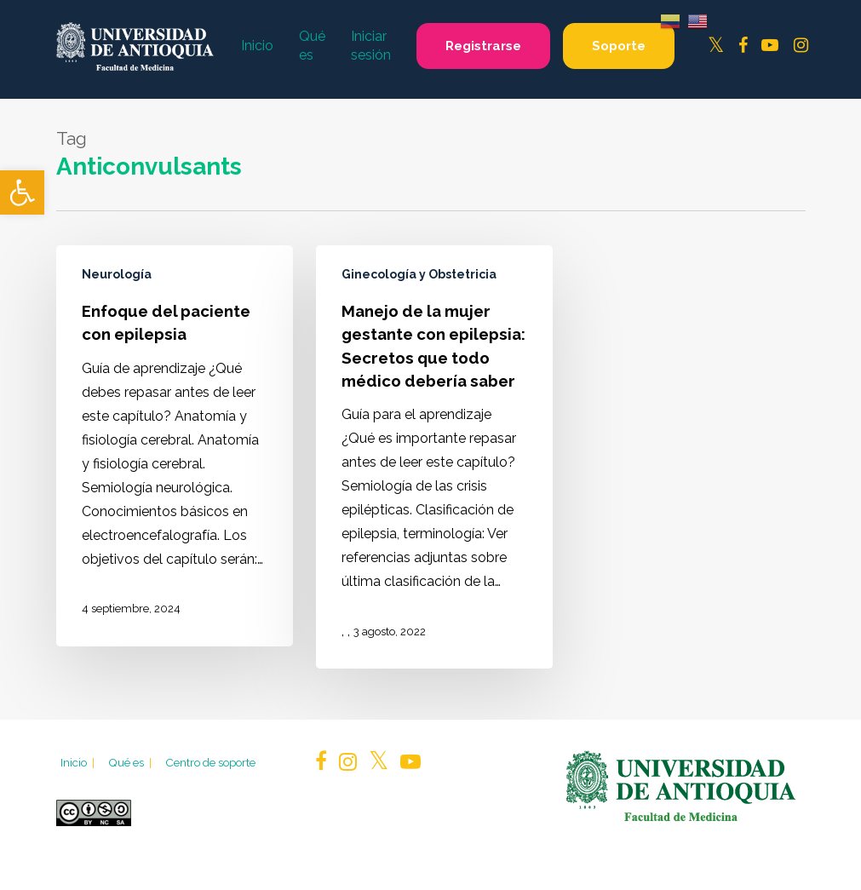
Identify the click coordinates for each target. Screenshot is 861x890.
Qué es (131, 762)
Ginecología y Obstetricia (419, 274)
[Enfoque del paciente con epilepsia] (174, 445)
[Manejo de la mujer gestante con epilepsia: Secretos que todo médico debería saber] (434, 457)
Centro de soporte (210, 762)
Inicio (78, 762)
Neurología (117, 274)
